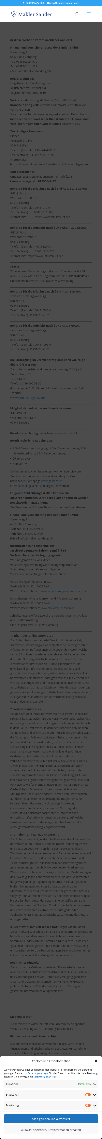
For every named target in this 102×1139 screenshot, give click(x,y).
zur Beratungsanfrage (35, 1077)
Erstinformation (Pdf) (45, 1081)
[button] (96, 1065)
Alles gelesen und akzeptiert (51, 1123)
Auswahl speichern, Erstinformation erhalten (51, 1134)
